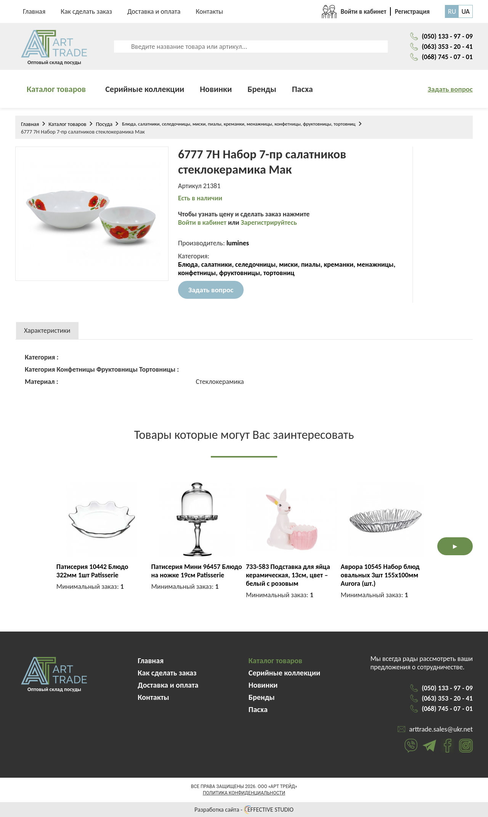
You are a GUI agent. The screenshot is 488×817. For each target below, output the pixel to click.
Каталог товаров (56, 89)
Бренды (261, 89)
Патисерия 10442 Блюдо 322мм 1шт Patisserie (92, 570)
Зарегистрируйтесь (269, 222)
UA (465, 11)
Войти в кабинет (203, 222)
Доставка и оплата (154, 11)
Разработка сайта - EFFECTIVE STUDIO (244, 809)
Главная (34, 11)
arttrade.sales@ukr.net (441, 729)
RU (452, 11)
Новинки (216, 89)
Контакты (209, 11)
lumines (237, 243)
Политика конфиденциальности (244, 793)
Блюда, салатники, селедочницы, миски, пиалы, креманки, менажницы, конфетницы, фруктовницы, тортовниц (238, 124)
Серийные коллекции (144, 89)
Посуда (104, 124)
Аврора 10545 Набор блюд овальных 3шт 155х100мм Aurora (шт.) (380, 575)
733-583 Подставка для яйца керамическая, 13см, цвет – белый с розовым (288, 575)
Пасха (302, 89)
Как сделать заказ (86, 11)
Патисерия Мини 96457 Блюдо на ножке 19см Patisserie (196, 570)
